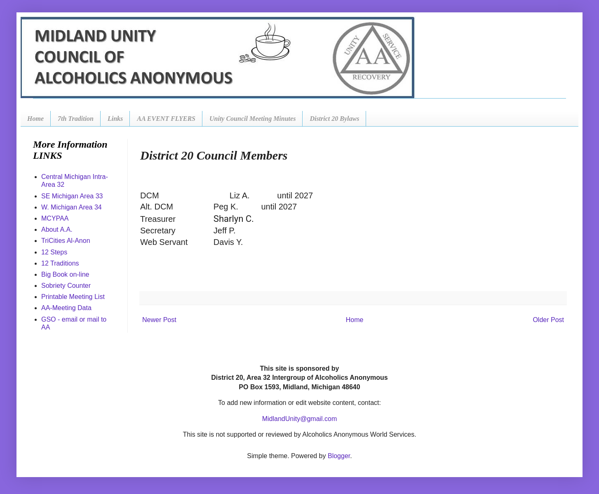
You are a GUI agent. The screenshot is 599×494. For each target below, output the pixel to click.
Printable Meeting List (73, 296)
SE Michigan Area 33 (72, 196)
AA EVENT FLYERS (166, 118)
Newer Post (159, 319)
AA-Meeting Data (66, 307)
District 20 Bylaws (334, 118)
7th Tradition (76, 118)
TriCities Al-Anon (65, 240)
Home (35, 118)
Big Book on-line (65, 274)
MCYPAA (54, 218)
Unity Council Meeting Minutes (252, 118)
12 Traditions (60, 263)
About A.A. (57, 229)
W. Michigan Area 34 (71, 207)
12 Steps (54, 252)
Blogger (339, 455)
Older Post (548, 319)
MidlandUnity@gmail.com (299, 418)
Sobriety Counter (66, 285)
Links (115, 118)
